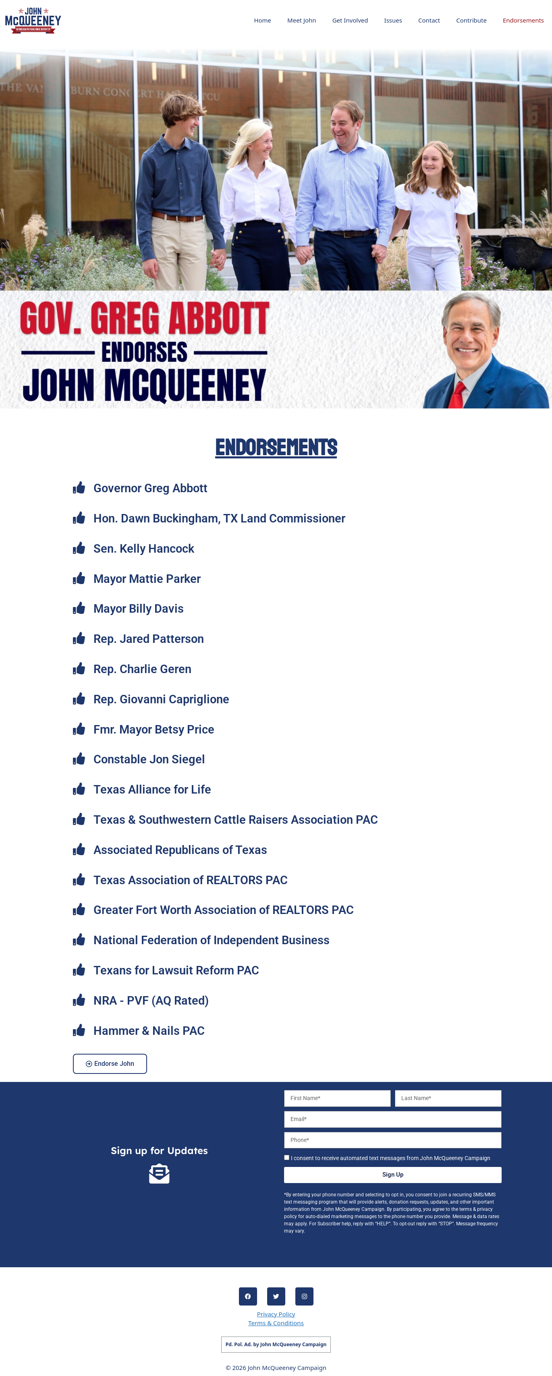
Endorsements (523, 20)
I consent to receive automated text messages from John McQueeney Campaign (390, 1158)
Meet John (301, 20)
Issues (393, 20)
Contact (429, 20)
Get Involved (350, 20)
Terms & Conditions (276, 1323)
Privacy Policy (276, 1314)
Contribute (471, 20)
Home (262, 20)
